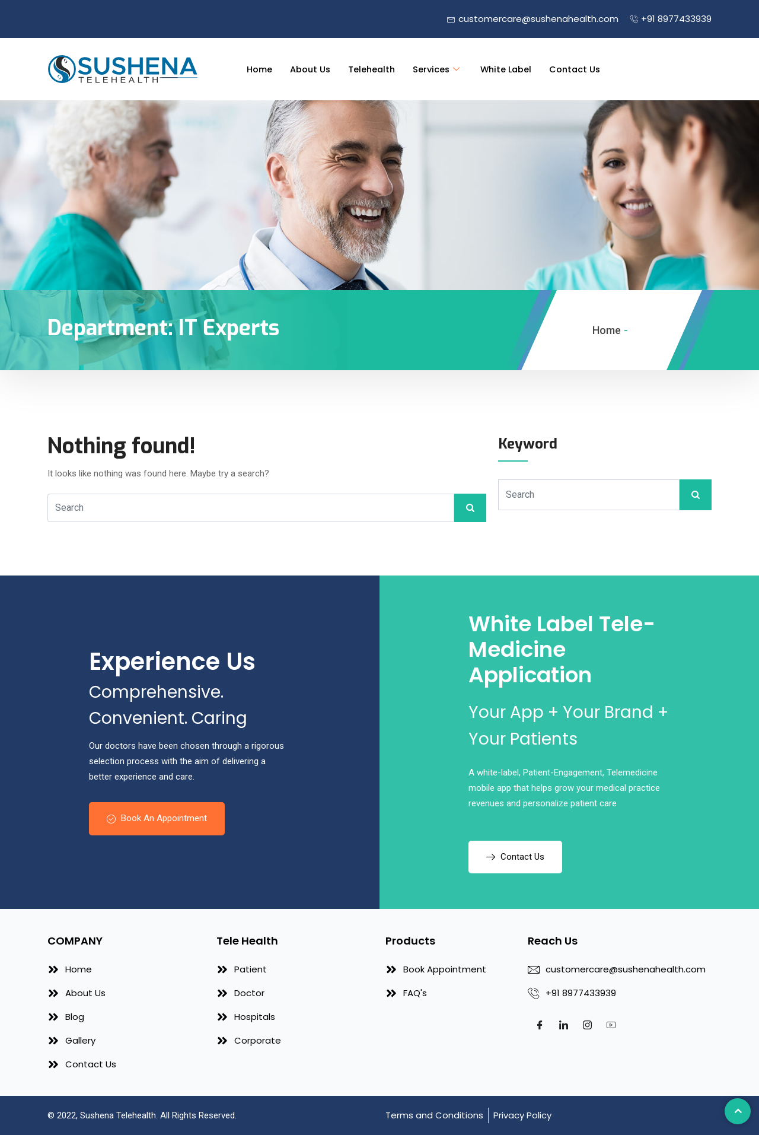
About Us (310, 69)
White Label (511, 69)
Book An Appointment (157, 818)
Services (441, 69)
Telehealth (373, 69)
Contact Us (582, 69)
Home (258, 69)
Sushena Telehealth (118, 1115)
